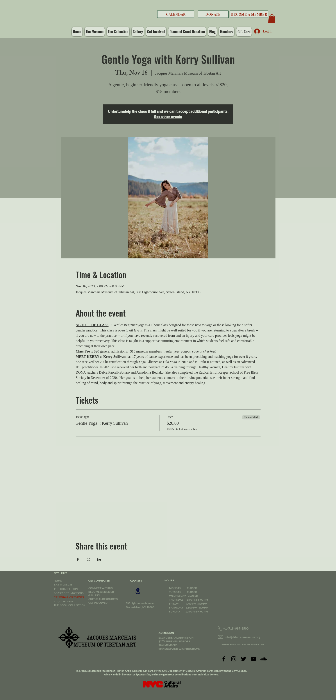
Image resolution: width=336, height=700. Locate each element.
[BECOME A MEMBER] (249, 14)
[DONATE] (213, 14)
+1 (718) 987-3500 (235, 628)
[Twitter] (243, 658)
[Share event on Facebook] (78, 559)
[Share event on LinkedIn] (99, 559)
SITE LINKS (60, 573)
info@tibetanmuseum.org (242, 637)
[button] (271, 18)
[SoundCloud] (263, 658)
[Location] (137, 591)
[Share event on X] (88, 559)
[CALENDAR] (175, 14)
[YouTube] (253, 658)
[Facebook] (223, 658)
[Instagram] (233, 658)
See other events (168, 117)
